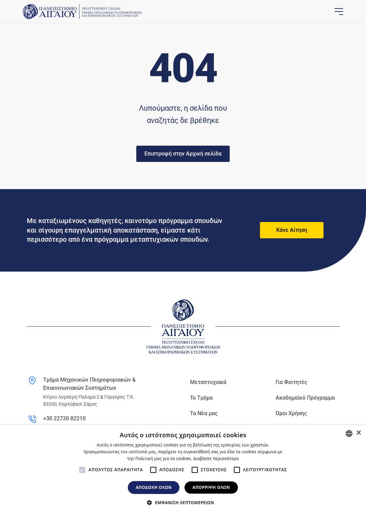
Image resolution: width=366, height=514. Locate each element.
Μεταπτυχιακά (208, 382)
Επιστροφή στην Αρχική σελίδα (183, 153)
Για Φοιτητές (291, 382)
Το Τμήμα (201, 397)
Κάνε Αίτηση (291, 230)
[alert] (183, 469)
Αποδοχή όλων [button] (154, 487)
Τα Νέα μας (203, 413)
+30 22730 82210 (64, 418)
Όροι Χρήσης (291, 413)
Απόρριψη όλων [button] (211, 487)
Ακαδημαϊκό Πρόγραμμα (305, 397)
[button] (183, 502)
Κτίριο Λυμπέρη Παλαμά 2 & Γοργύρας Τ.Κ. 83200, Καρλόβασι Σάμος (89, 400)
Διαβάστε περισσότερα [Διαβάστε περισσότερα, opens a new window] (216, 458)
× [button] (358, 433)
